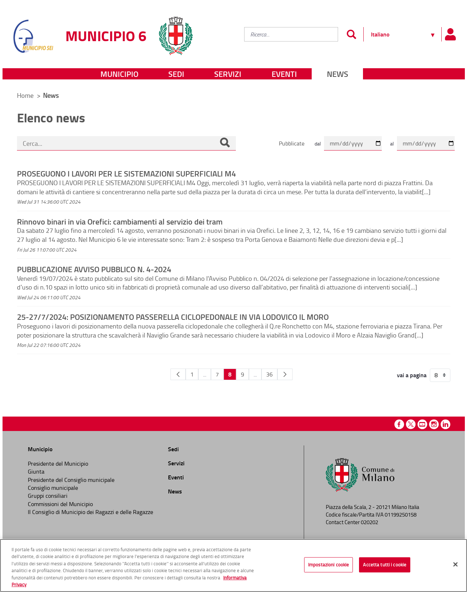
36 (269, 374)
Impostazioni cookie (328, 564)
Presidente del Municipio (58, 463)
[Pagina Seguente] (285, 374)
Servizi (227, 73)
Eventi (284, 73)
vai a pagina (412, 375)
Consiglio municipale (53, 488)
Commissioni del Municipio (60, 504)
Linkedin (445, 424)
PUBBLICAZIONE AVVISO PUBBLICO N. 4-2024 (94, 269)
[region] (233, 565)
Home (25, 95)
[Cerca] (225, 143)
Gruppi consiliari (48, 496)
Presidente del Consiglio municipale (71, 480)
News (337, 73)
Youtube (422, 424)
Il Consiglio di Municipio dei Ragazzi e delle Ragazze (90, 512)
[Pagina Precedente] (178, 374)
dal (318, 143)
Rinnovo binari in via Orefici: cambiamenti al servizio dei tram (119, 221)
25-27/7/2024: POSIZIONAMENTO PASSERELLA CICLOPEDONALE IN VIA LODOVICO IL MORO (173, 316)
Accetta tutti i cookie (384, 564)
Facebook (399, 424)
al (392, 143)
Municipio (119, 73)
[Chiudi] (455, 565)
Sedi (176, 73)
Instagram (434, 424)
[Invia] (351, 34)
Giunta (36, 471)
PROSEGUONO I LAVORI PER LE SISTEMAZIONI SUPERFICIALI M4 (126, 173)
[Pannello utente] (450, 34)
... (204, 374)
